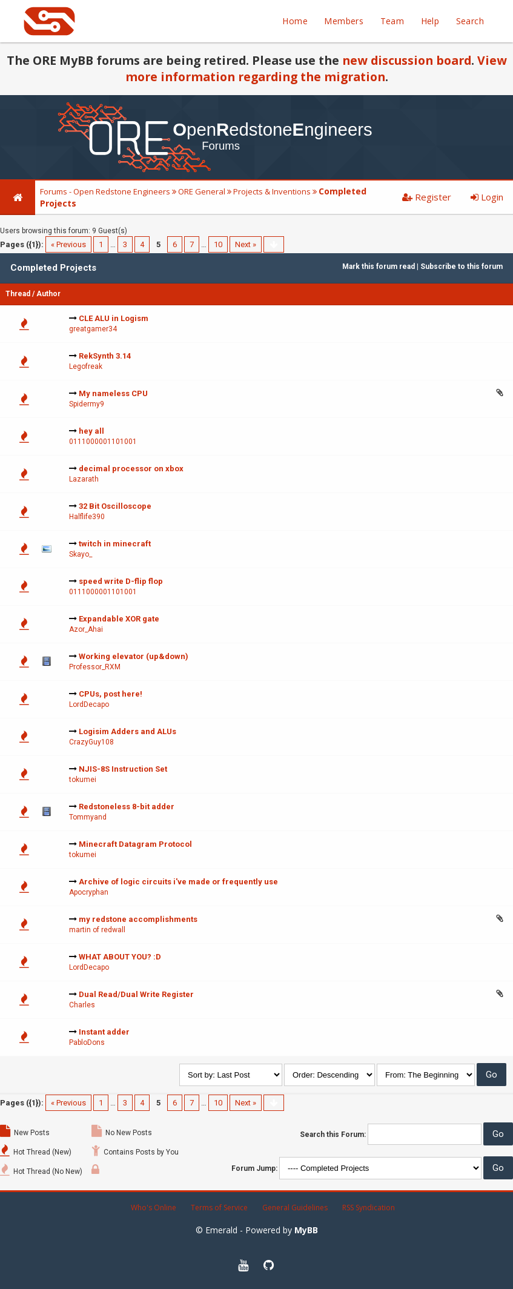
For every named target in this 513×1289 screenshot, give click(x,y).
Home (295, 21)
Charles (82, 1005)
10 (218, 244)
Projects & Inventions (272, 191)
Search (470, 21)
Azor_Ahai (86, 629)
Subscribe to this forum (461, 266)
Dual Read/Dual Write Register (136, 994)
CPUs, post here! (110, 693)
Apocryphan (88, 892)
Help (430, 21)
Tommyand (88, 817)
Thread (17, 294)
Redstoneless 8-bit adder (126, 806)
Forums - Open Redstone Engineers (105, 191)
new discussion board (406, 60)
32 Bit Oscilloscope (115, 506)
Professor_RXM (95, 667)
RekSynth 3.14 (105, 355)
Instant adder (104, 1031)
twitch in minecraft (115, 543)
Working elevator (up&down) (133, 656)
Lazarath (84, 479)
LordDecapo (89, 704)
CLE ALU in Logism (113, 318)
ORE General (201, 191)
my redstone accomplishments (138, 919)
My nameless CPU (113, 393)
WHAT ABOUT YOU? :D (120, 956)
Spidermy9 (86, 404)
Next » (245, 244)
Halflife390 (87, 516)
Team (392, 21)
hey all (91, 431)
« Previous (68, 244)
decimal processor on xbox (131, 468)
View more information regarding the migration (316, 68)
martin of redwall (97, 930)
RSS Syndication (368, 1207)
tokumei (82, 779)
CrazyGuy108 (91, 742)
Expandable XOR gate (119, 618)
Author (48, 294)
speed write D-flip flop (121, 581)
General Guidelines (295, 1207)
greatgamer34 (93, 329)
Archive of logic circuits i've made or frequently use (178, 881)
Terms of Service (219, 1207)
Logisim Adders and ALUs (127, 731)
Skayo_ (80, 554)
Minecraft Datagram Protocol (135, 844)
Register (426, 197)
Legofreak (85, 366)
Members (343, 21)
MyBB (306, 1230)
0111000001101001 (103, 441)
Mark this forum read (378, 266)
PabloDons (87, 1042)
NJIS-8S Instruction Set (123, 769)
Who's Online (153, 1207)
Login (487, 197)
